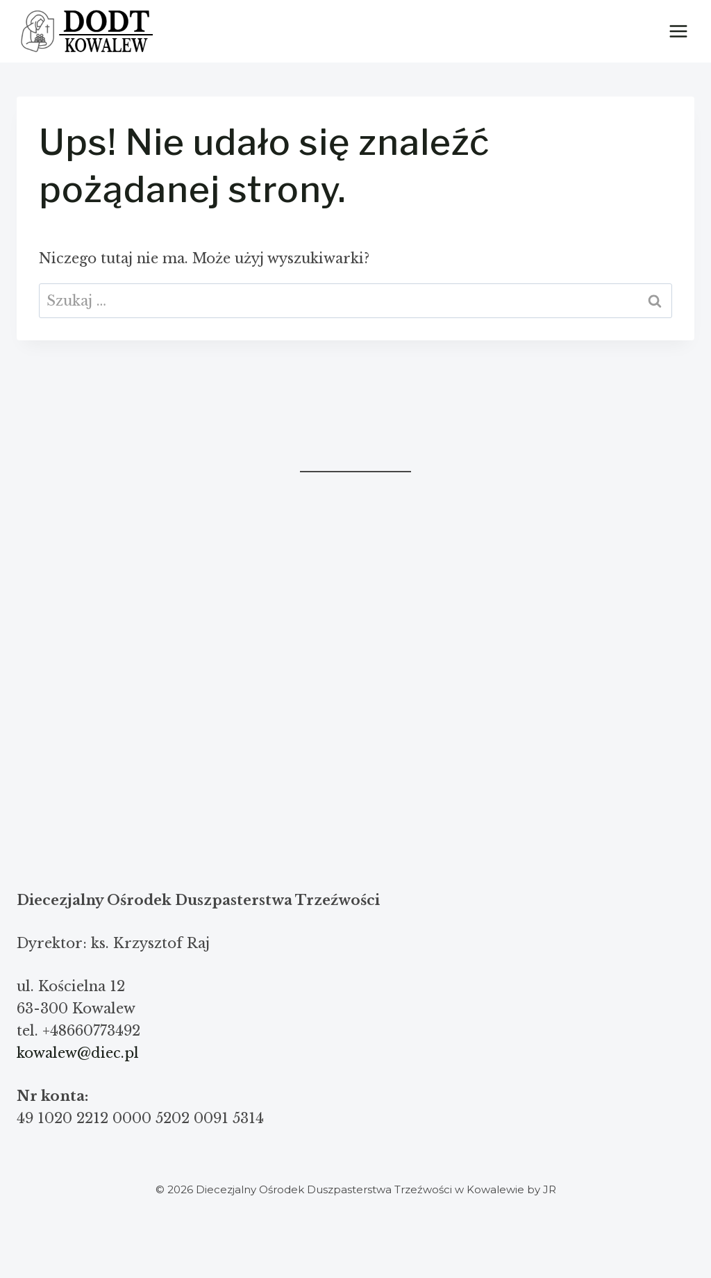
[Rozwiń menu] (678, 31)
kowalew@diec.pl (78, 1053)
